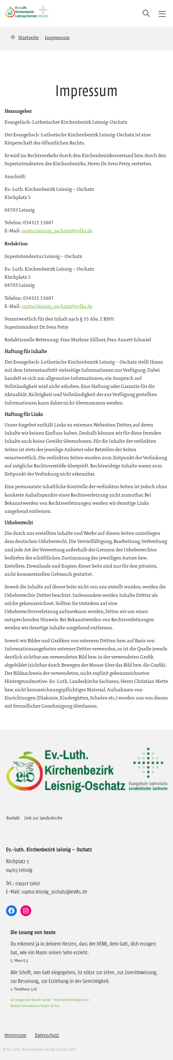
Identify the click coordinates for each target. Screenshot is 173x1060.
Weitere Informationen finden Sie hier (35, 1005)
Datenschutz (47, 1035)
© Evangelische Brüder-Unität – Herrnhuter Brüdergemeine (50, 999)
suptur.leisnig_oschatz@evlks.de (57, 230)
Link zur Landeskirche (43, 818)
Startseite (28, 37)
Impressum (15, 1035)
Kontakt (13, 818)
